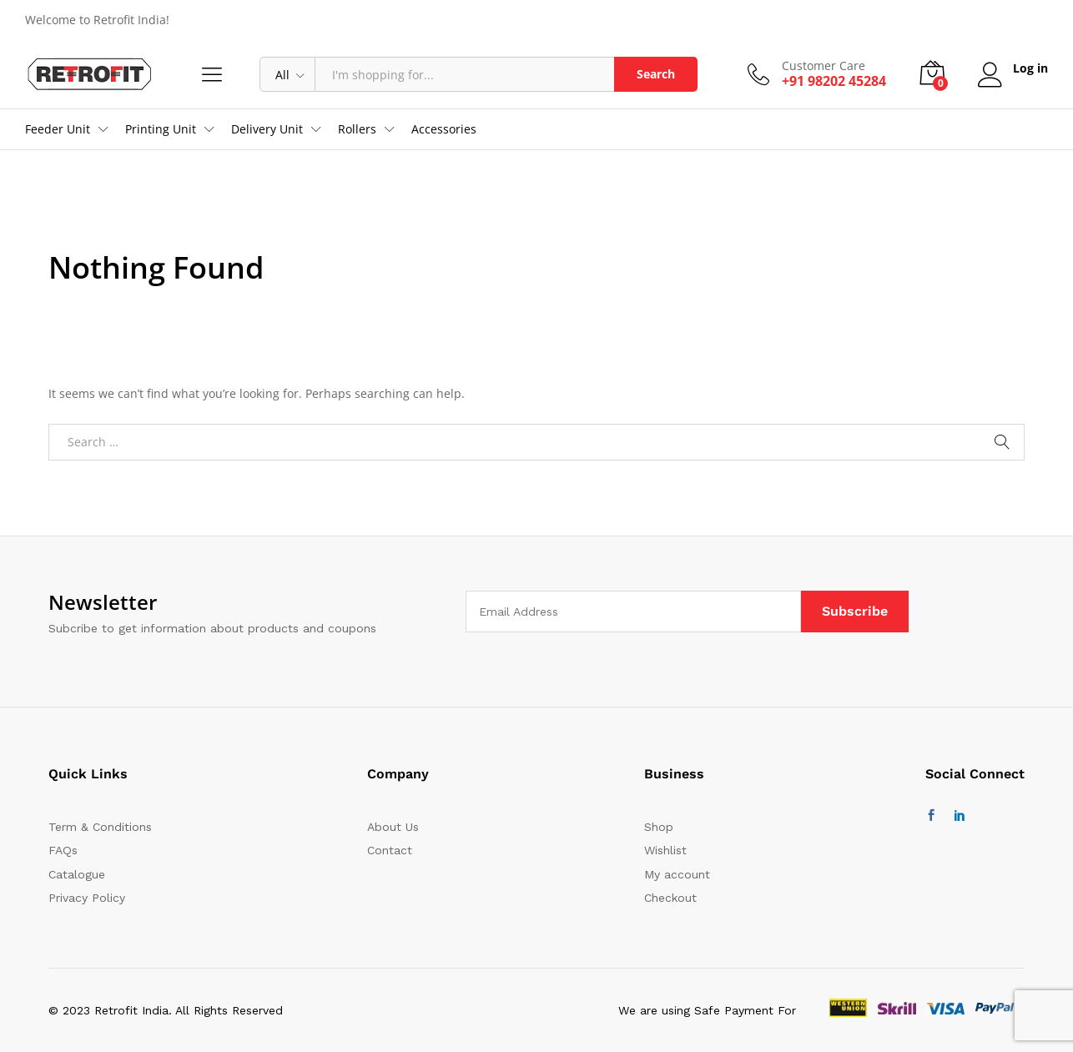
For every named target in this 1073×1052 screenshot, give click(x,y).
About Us (393, 826)
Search (656, 74)
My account (677, 874)
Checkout (670, 897)
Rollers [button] (357, 129)
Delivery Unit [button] (267, 129)
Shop (658, 826)
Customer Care (823, 66)
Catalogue (76, 874)
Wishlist (665, 850)
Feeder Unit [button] (57, 129)
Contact (389, 850)
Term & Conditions (100, 826)
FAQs (63, 850)
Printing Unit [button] (160, 129)
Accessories (443, 129)
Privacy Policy (86, 897)
